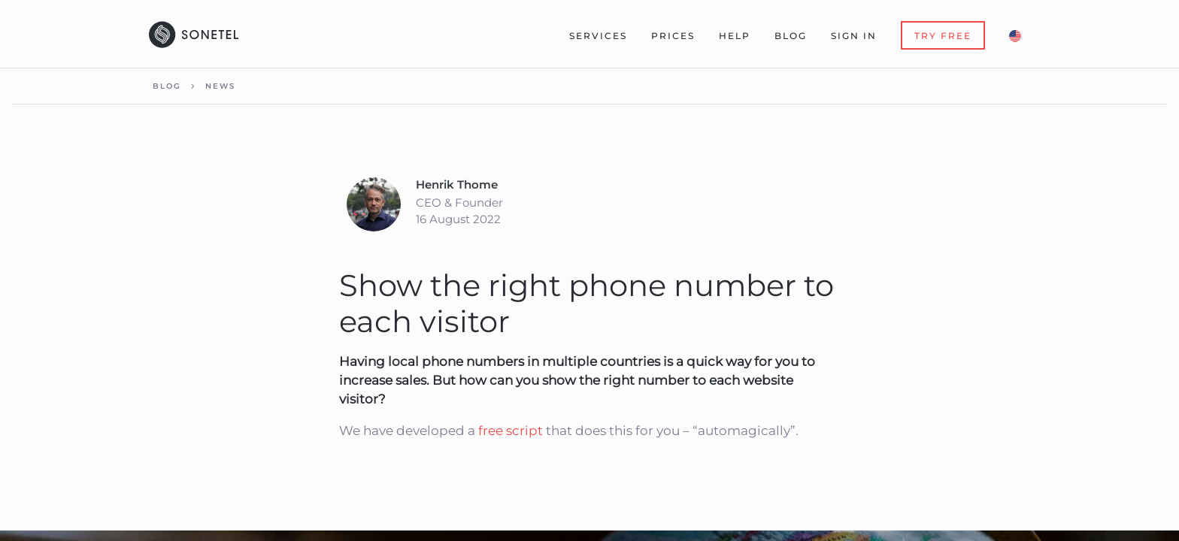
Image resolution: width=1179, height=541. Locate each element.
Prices (673, 35)
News (220, 86)
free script (510, 430)
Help (734, 35)
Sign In (854, 35)
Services (598, 35)
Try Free (942, 35)
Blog (790, 35)
